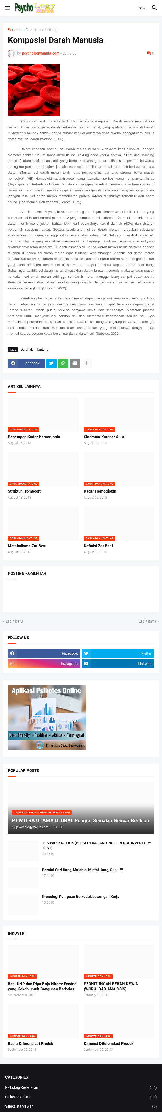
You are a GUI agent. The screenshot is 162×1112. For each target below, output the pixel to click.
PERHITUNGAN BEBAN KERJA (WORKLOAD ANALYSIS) (111, 986)
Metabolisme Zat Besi (27, 545)
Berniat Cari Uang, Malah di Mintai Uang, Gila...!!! (82, 870)
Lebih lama (147, 621)
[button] (7, 8)
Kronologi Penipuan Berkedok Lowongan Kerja (80, 897)
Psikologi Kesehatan (81, 1087)
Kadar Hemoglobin (100, 491)
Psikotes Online (81, 1097)
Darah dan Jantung (42, 30)
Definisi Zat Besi (98, 545)
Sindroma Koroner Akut (104, 437)
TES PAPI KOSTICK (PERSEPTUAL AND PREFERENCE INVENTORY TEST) (96, 845)
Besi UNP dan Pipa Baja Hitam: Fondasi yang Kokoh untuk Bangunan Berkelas (42, 986)
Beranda (15, 30)
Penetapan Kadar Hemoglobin (34, 437)
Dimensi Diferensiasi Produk (108, 1043)
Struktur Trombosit (24, 491)
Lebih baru (14, 621)
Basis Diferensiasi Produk (30, 1043)
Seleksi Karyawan (81, 1106)
